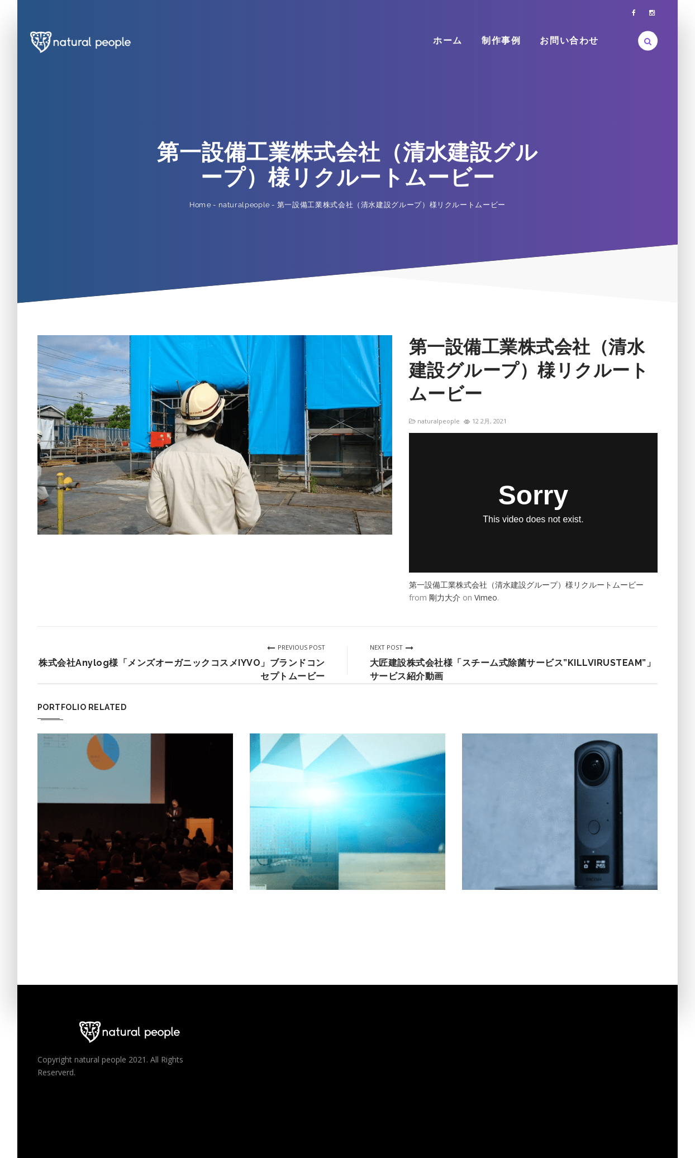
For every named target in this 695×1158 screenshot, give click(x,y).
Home (200, 205)
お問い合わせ (569, 40)
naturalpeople (244, 205)
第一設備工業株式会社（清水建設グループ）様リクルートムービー (526, 584)
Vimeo (485, 597)
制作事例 (501, 40)
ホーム (448, 40)
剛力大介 (444, 597)
